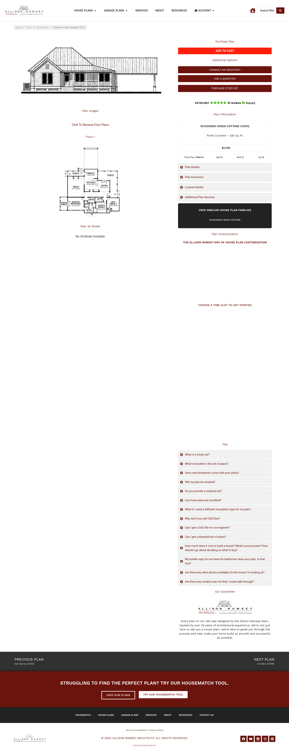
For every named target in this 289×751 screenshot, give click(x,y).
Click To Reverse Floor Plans (90, 125)
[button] (225, 102)
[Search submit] (280, 10)
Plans (29, 27)
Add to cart (225, 51)
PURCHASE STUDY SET (224, 88)
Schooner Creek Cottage (225, 220)
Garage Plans (129, 715)
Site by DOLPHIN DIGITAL (144, 745)
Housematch (83, 715)
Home (18, 27)
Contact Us (207, 715)
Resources (185, 715)
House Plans (42, 27)
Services (151, 715)
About (167, 715)
